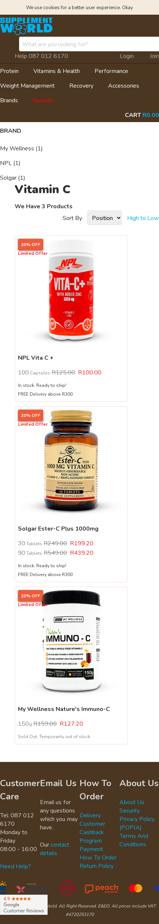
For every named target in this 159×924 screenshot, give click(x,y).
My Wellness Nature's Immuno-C (64, 708)
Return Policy (97, 865)
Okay (127, 7)
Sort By (72, 217)
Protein (9, 70)
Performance (111, 70)
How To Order (98, 857)
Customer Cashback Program (92, 832)
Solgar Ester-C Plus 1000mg (58, 528)
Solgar (12, 177)
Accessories (123, 85)
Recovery (81, 85)
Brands (9, 100)
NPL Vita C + (35, 357)
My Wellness (21, 148)
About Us (131, 802)
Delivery (90, 815)
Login (127, 55)
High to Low (143, 217)
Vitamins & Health (56, 70)
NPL (10, 162)
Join (154, 55)
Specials (43, 100)
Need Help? (15, 866)
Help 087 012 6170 (41, 55)
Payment (91, 848)
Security (129, 810)
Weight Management (27, 85)
